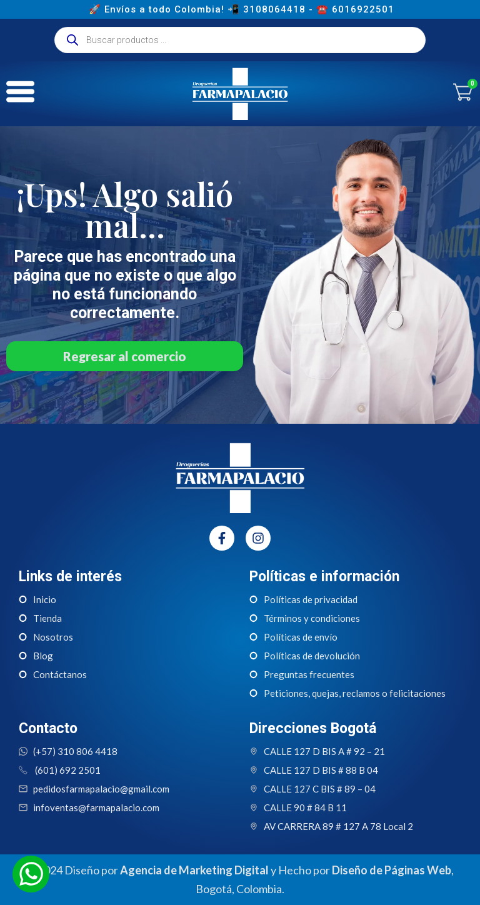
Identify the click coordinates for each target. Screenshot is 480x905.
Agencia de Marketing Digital (194, 870)
